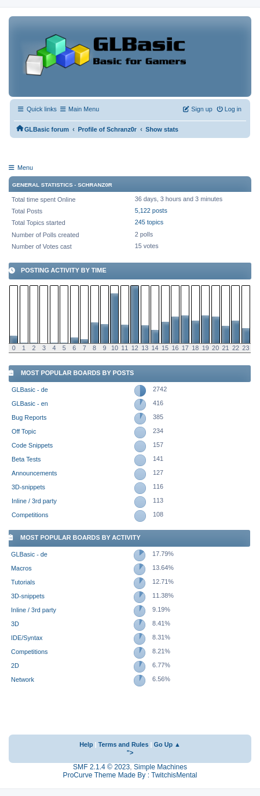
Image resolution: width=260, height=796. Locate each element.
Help (86, 744)
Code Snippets (32, 445)
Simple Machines (160, 767)
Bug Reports (29, 417)
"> (130, 752)
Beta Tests (26, 459)
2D (15, 665)
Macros (21, 568)
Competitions (30, 514)
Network (22, 679)
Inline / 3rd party (34, 500)
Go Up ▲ (167, 744)
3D (15, 623)
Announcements (34, 473)
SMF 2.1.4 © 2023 (101, 767)
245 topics (149, 222)
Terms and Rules (123, 744)
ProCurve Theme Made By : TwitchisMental (130, 775)
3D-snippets (28, 487)
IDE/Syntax (26, 637)
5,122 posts (151, 210)
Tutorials (23, 582)
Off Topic (24, 431)
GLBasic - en (30, 403)
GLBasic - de (30, 389)
